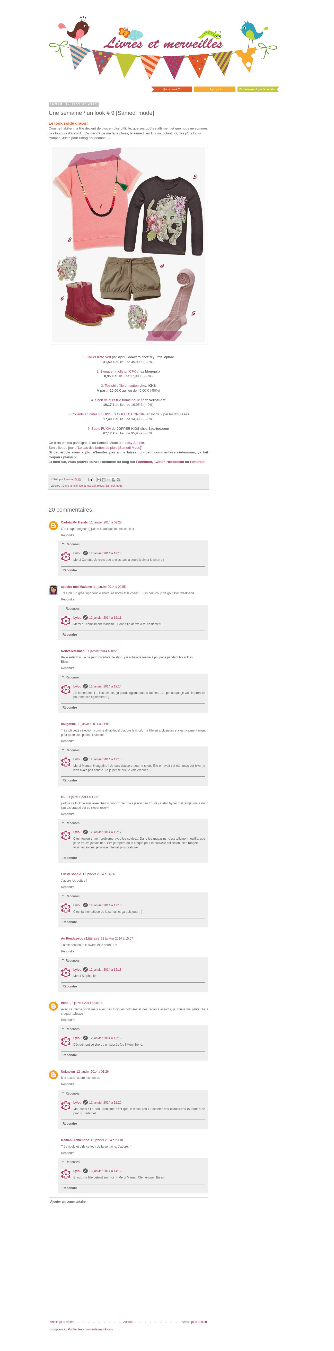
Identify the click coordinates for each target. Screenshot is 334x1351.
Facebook (144, 462)
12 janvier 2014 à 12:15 (105, 759)
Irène (64, 1003)
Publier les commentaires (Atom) (90, 1329)
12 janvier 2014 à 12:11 (105, 617)
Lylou (77, 553)
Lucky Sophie (134, 443)
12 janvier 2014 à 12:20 (105, 1102)
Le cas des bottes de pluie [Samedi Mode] (109, 448)
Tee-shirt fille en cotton (122, 386)
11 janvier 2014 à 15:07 (117, 938)
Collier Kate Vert (98, 357)
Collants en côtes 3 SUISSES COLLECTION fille (108, 414)
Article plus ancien (194, 1322)
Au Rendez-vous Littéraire (80, 938)
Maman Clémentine (75, 1140)
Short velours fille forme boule (117, 400)
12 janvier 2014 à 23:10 (107, 1140)
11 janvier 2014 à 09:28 (105, 522)
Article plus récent (62, 1322)
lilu (63, 797)
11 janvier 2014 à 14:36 (99, 874)
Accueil (128, 1322)
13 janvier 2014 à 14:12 (105, 1171)
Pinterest (197, 462)
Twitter (159, 462)
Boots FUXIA (101, 429)
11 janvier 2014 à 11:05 (93, 724)
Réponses (73, 544)
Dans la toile (70, 485)
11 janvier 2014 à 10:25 (102, 651)
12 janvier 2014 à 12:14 (105, 686)
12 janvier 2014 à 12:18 (105, 905)
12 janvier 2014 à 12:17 (105, 832)
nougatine (68, 724)
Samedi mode (113, 485)
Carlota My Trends (74, 522)
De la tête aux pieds (91, 485)
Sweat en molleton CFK (118, 371)
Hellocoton (175, 462)
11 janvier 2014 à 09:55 (109, 587)
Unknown (68, 1071)
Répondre (68, 535)
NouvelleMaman (72, 651)
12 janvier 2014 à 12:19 (105, 1038)
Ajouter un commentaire (68, 1201)
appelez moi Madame (76, 587)
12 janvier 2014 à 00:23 (86, 1003)
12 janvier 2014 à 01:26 (92, 1071)
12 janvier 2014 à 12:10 (105, 553)
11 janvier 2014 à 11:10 (83, 797)
